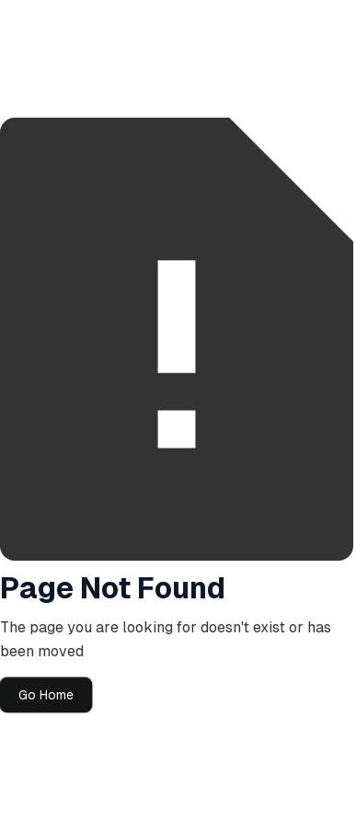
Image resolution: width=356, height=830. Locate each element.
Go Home (46, 695)
